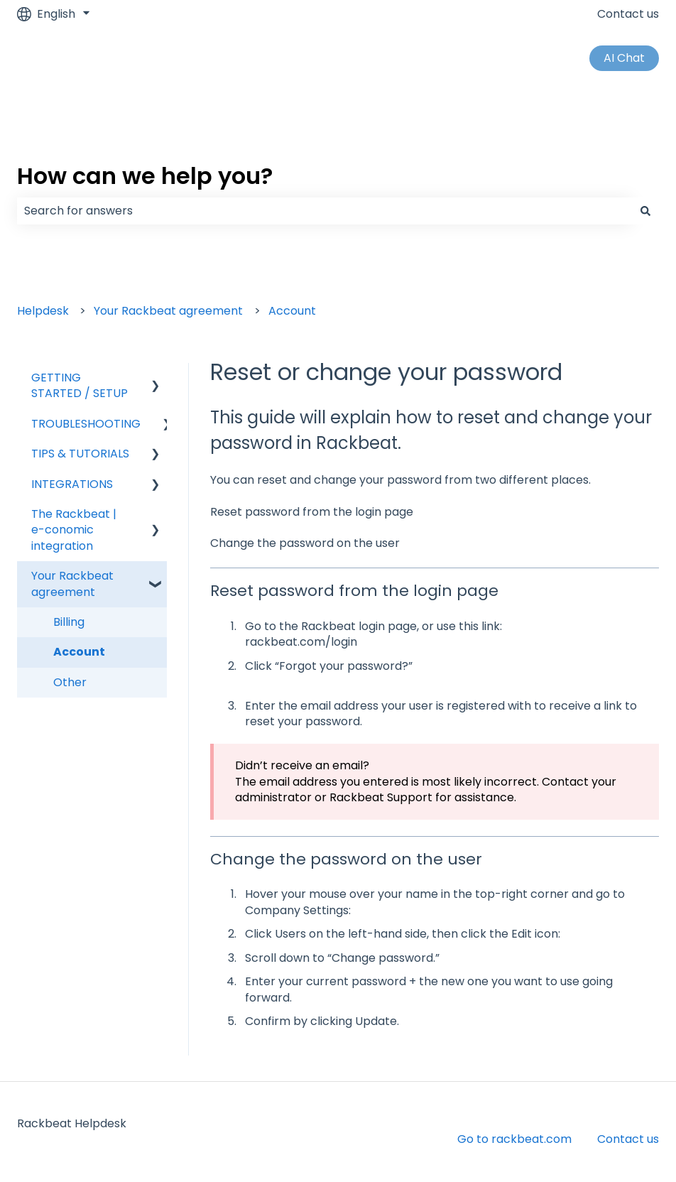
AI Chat (624, 58)
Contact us (628, 14)
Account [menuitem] (79, 652)
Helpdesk (43, 311)
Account (292, 311)
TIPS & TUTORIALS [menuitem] (80, 453)
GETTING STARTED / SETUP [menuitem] (79, 385)
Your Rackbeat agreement (168, 311)
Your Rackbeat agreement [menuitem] (72, 584)
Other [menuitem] (70, 682)
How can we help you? (145, 176)
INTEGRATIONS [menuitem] (72, 484)
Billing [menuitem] (68, 622)
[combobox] (324, 210)
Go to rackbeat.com (514, 1139)
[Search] (645, 210)
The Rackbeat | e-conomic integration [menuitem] (73, 530)
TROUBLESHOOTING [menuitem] (86, 424)
